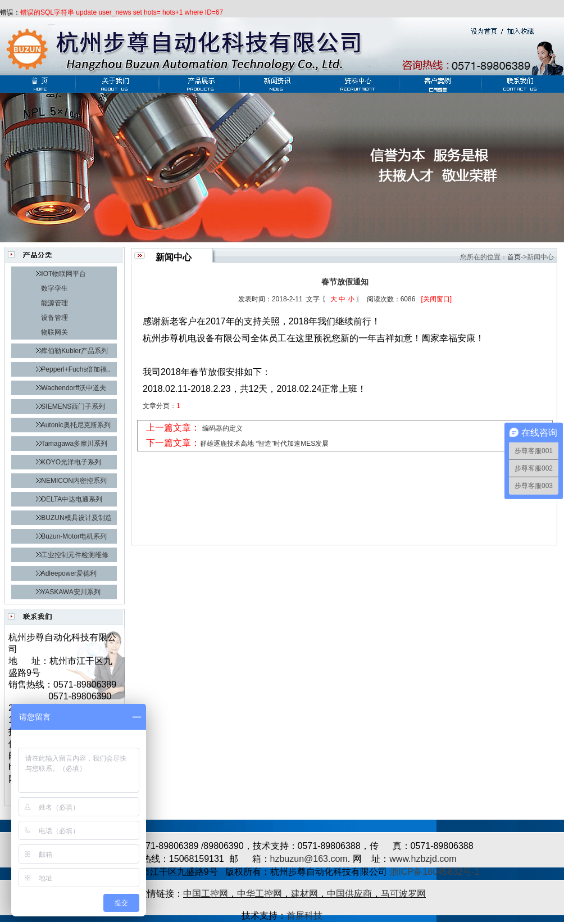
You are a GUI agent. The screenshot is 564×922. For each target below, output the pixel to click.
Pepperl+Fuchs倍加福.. (76, 369)
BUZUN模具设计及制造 (76, 518)
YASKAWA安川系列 (71, 592)
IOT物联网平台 (63, 274)
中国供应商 (349, 893)
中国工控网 (205, 893)
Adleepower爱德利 (69, 573)
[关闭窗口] (436, 299)
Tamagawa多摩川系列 (74, 444)
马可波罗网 (403, 893)
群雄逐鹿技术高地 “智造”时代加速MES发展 (264, 444)
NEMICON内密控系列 (74, 481)
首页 (514, 257)
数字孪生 (54, 288)
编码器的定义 (222, 428)
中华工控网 (259, 893)
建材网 (304, 893)
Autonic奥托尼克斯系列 (76, 425)
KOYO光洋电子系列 (71, 462)
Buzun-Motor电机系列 (74, 536)
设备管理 (54, 318)
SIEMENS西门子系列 (73, 406)
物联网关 (54, 332)
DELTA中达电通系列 (71, 499)
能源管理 (54, 303)
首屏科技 (304, 915)
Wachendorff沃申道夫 (73, 388)
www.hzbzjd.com (422, 859)
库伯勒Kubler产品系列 (74, 351)
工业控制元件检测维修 (74, 555)
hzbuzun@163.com (309, 859)
